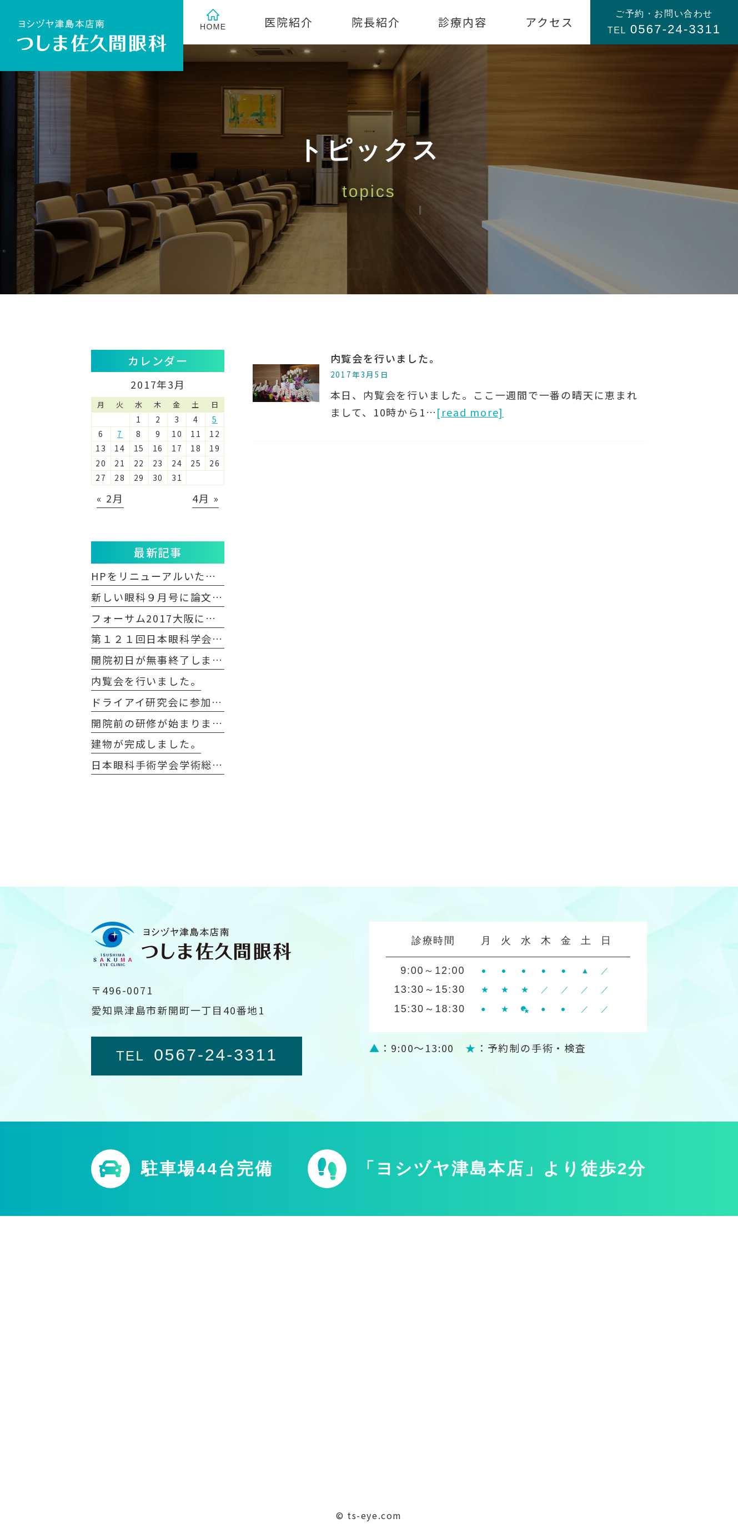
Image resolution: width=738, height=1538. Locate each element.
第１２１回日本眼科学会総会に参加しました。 (206, 638)
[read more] (470, 412)
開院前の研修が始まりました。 (168, 723)
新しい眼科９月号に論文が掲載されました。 (201, 597)
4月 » (205, 498)
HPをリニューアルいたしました (170, 576)
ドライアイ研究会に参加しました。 (179, 702)
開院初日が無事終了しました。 (168, 659)
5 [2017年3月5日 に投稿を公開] (215, 419)
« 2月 (110, 498)
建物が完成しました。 (146, 743)
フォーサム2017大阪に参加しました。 (186, 618)
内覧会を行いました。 (385, 358)
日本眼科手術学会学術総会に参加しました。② (206, 764)
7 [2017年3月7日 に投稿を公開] (120, 433)
